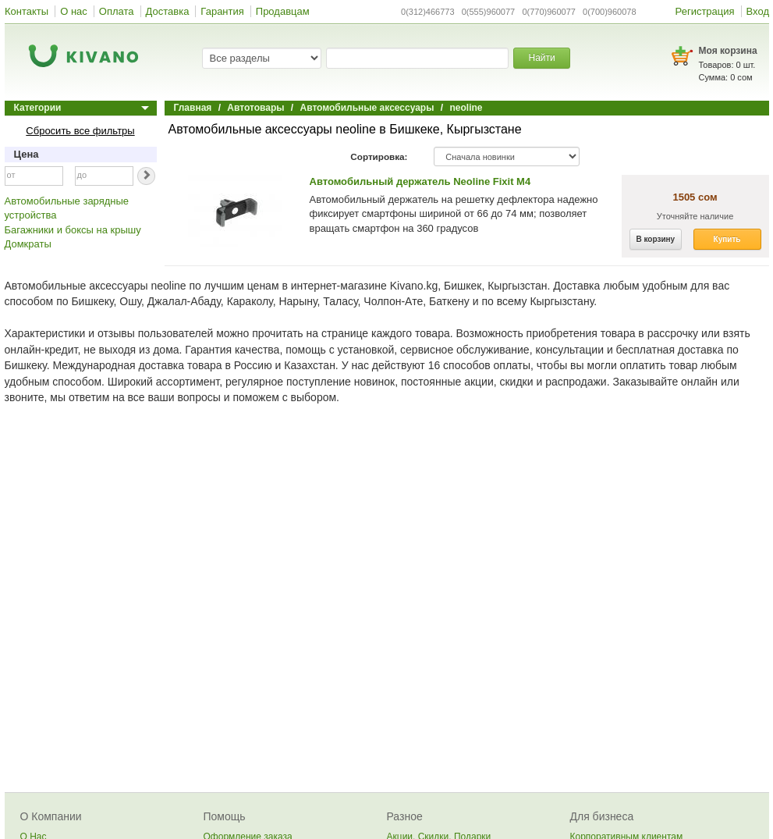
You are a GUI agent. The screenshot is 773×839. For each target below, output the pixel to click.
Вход (757, 11)
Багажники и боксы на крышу (73, 230)
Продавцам (283, 11)
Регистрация (705, 11)
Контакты (26, 11)
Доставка (168, 11)
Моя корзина (728, 50)
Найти (541, 57)
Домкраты (28, 244)
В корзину (655, 239)
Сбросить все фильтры (80, 131)
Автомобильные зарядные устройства (67, 208)
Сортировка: (378, 156)
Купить (727, 239)
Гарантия (221, 11)
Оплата (116, 11)
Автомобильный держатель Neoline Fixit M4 (420, 181)
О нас (73, 11)
